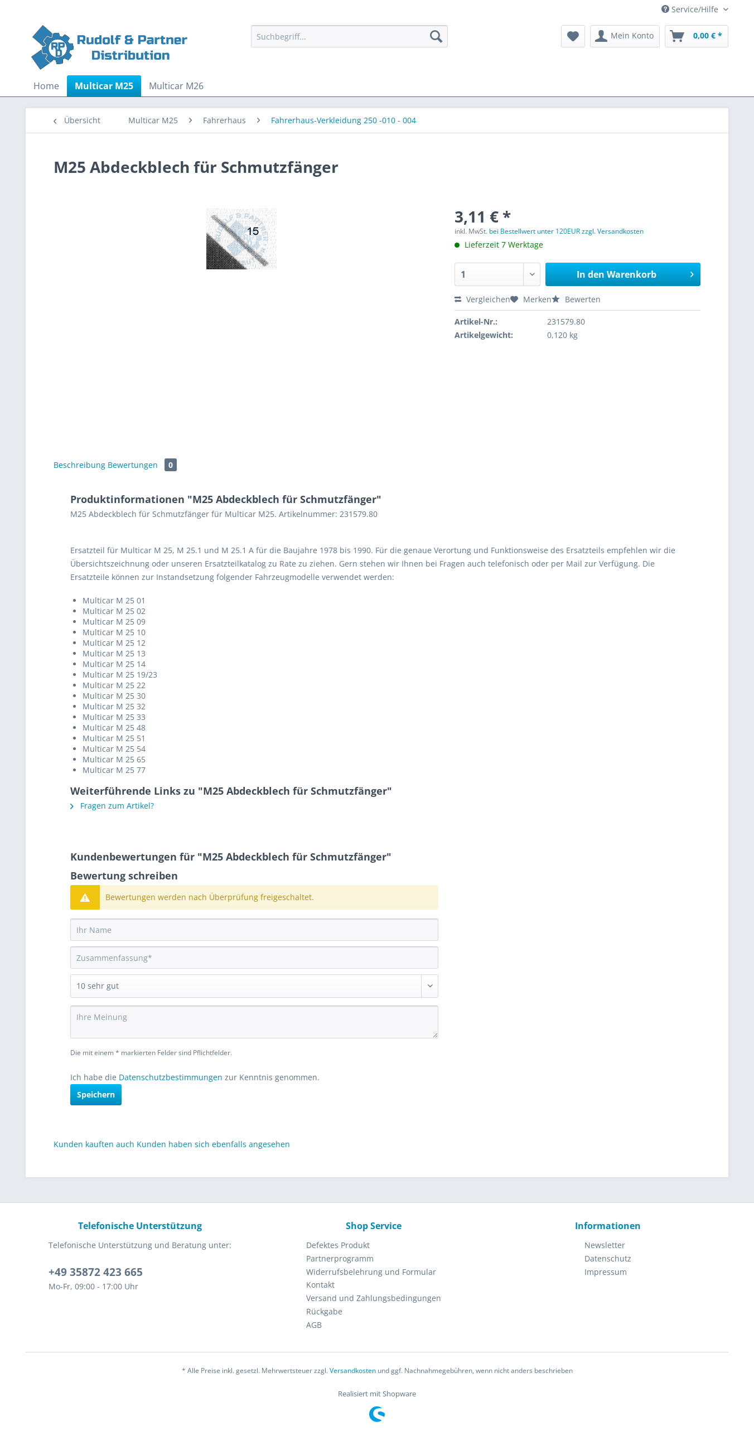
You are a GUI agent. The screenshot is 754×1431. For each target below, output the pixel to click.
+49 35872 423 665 (96, 1272)
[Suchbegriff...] (349, 36)
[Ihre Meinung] (254, 1021)
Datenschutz (607, 1258)
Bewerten (576, 299)
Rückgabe (324, 1311)
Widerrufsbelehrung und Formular (371, 1271)
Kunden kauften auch (94, 1144)
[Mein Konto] (625, 36)
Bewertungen (142, 465)
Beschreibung (79, 465)
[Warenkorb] (696, 36)
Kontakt (320, 1284)
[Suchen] (436, 36)
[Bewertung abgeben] (254, 986)
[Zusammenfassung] (254, 957)
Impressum (605, 1271)
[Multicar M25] (104, 85)
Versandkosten (353, 1370)
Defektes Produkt (338, 1245)
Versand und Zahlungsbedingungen (373, 1298)
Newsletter (604, 1245)
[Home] (46, 85)
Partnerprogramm (340, 1258)
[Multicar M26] (176, 85)
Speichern (96, 1094)
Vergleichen (482, 299)
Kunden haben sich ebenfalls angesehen (213, 1144)
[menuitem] (349, 41)
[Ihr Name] (254, 929)
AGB (314, 1324)
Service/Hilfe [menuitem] (691, 9)
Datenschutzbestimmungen (171, 1077)
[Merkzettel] (573, 36)
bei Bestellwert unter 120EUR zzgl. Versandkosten (566, 231)
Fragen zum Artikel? (112, 805)
